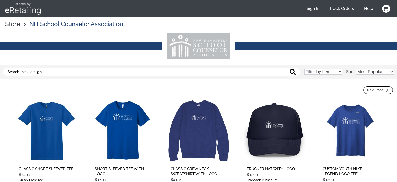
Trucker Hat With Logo (271, 169)
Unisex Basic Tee (31, 180)
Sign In (313, 8)
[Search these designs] (151, 72)
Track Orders (341, 8)
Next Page (378, 90)
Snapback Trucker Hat (262, 180)
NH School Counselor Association (76, 24)
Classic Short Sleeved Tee (46, 169)
